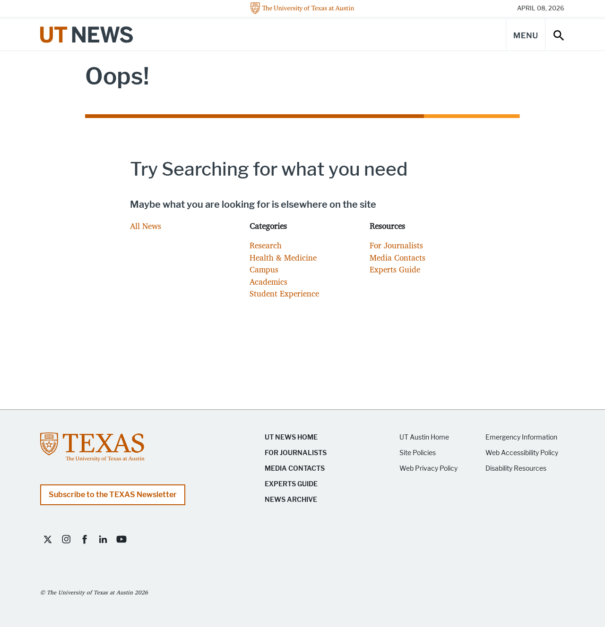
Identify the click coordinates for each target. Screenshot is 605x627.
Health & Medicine (283, 257)
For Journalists (396, 245)
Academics (268, 281)
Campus (264, 269)
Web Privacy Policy (428, 469)
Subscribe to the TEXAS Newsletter (113, 494)
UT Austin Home (424, 437)
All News (145, 226)
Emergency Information (521, 437)
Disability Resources (515, 469)
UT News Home (291, 437)
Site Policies (417, 453)
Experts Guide (395, 269)
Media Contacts (397, 257)
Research (266, 245)
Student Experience (284, 293)
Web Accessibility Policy (521, 453)
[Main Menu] (525, 35)
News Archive (291, 500)
